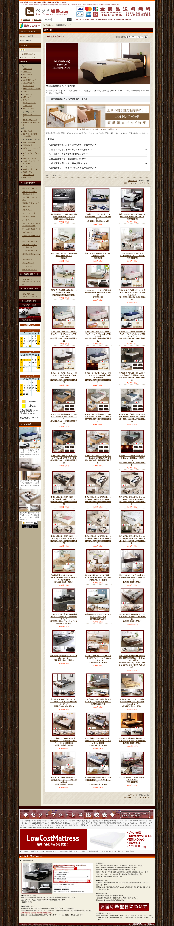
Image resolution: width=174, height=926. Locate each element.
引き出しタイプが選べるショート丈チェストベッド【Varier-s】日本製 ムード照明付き (97, 377)
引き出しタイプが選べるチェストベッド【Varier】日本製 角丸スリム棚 (97, 459)
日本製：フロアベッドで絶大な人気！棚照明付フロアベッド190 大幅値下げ (97, 217)
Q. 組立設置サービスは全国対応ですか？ (67, 159)
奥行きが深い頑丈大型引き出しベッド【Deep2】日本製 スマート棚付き (97, 539)
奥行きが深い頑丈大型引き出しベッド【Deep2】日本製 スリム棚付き (132, 500)
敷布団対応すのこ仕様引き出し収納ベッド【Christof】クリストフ (63, 216)
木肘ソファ (27, 178)
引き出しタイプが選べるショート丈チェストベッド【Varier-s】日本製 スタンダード (132, 336)
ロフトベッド (27, 94)
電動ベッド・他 (28, 108)
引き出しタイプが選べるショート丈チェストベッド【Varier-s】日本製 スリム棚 (97, 336)
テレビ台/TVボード (30, 158)
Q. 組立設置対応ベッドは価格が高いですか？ (69, 163)
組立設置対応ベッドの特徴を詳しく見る (69, 99)
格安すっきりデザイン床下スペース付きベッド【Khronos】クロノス (132, 216)
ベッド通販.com (48, 25)
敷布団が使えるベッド (30, 203)
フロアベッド (27, 69)
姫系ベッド (27, 91)
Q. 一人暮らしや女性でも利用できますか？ (68, 154)
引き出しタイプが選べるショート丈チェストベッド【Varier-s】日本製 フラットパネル (63, 336)
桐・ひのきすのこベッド (31, 229)
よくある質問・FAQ (29, 301)
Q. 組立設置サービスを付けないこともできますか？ (72, 168)
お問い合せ (37, 20)
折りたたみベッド (29, 103)
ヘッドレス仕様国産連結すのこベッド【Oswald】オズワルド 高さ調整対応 (132, 617)
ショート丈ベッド (28, 213)
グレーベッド (27, 259)
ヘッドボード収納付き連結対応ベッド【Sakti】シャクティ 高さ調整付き (132, 741)
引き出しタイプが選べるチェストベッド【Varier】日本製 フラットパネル (63, 419)
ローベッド (27, 72)
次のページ (144, 183)
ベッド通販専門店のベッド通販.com (141, 924)
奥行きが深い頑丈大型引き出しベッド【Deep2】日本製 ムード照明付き (132, 539)
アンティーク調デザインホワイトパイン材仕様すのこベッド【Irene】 (132, 256)
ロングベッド (27, 210)
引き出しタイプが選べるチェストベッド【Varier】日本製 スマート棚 (63, 459)
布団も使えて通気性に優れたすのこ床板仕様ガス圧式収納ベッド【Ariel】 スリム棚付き (132, 661)
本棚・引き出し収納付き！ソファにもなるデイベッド (97, 256)
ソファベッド (27, 106)
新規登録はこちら (28, 54)
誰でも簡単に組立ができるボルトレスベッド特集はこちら (98, 128)
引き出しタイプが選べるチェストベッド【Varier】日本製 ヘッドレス (132, 376)
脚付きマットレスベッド (32, 89)
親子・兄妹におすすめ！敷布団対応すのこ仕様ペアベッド (63, 256)
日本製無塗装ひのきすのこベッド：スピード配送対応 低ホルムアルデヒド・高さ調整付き (63, 578)
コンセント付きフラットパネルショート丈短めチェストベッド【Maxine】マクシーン (97, 659)
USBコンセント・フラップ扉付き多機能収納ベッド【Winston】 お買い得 (97, 293)
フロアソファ (27, 172)
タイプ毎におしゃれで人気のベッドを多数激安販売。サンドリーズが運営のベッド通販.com (103, 19)
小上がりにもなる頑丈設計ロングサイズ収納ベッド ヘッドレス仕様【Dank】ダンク (63, 702)
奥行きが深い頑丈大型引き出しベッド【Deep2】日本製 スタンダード (63, 539)
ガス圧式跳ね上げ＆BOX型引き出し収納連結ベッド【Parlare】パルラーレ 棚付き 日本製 (97, 742)
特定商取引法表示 (28, 320)
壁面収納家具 (27, 145)
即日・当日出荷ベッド (30, 188)
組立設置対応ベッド (29, 270)
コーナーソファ (28, 166)
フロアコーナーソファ (31, 169)
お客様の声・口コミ (29, 305)
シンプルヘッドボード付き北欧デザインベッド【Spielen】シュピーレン (97, 701)
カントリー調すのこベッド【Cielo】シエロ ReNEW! (132, 780)
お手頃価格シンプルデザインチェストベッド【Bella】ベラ (97, 616)
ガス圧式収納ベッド (30, 83)
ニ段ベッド (27, 97)
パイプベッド (27, 220)
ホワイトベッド (28, 266)
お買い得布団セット (30, 131)
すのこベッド (27, 74)
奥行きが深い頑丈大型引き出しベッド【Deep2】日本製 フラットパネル (97, 500)
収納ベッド (27, 77)
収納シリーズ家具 (29, 142)
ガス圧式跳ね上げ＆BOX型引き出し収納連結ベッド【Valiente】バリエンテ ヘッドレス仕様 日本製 (63, 742)
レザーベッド (27, 232)
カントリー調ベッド (29, 250)
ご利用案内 (26, 20)
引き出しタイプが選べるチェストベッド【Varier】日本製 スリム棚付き (97, 417)
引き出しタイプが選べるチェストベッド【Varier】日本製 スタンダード (132, 417)
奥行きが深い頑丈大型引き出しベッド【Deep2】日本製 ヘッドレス (63, 500)
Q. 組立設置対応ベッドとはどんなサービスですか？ (72, 145)
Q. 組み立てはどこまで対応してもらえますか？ (70, 149)
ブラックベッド (28, 263)
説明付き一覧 (132, 181)
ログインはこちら (28, 57)
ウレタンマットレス (30, 120)
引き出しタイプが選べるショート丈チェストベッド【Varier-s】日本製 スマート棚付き (63, 377)
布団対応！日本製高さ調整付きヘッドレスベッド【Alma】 (63, 292)
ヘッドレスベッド (28, 217)
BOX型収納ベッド (29, 80)
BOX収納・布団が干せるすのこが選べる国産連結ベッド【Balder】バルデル (97, 781)
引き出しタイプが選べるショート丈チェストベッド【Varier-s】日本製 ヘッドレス (132, 295)
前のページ (127, 183)
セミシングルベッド (29, 241)
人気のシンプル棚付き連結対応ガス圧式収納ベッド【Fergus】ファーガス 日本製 (63, 781)
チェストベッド (28, 86)
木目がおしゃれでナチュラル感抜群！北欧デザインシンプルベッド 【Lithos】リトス (132, 702)
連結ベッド (26, 206)
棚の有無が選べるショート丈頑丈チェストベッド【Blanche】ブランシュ (97, 577)
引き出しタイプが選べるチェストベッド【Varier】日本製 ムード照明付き (132, 460)
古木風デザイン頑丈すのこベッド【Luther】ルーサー (63, 658)
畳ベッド (26, 100)
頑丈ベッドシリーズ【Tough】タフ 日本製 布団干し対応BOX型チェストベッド (132, 578)
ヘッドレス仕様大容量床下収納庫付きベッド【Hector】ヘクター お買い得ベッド (63, 619)
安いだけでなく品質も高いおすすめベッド (31, 281)
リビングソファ (28, 175)
